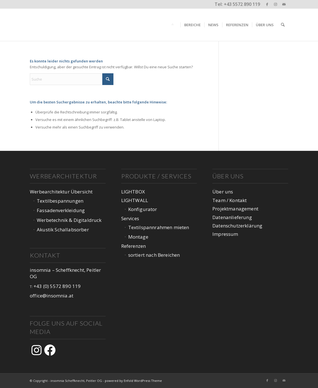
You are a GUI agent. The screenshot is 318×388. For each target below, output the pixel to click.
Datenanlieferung (232, 217)
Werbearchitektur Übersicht (61, 191)
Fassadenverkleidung (61, 210)
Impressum (225, 234)
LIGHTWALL (134, 200)
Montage (138, 237)
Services (130, 218)
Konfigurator (142, 209)
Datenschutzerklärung (237, 225)
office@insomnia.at (51, 295)
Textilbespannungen (60, 201)
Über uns (222, 191)
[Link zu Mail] (284, 4)
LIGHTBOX (133, 191)
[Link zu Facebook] (267, 4)
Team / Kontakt (229, 200)
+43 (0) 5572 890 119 (57, 286)
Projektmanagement (235, 208)
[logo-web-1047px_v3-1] (65, 25)
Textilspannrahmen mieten (158, 227)
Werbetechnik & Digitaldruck (69, 220)
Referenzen (133, 246)
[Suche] (282, 25)
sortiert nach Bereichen (154, 255)
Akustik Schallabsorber (63, 229)
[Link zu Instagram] (275, 4)
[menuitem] (173, 25)
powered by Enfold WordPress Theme (133, 381)
